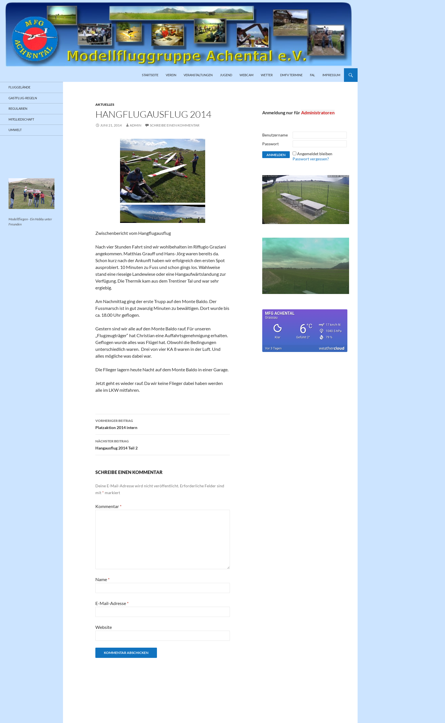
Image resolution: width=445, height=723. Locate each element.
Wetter (267, 75)
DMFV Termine (291, 75)
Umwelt (15, 130)
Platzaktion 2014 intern (162, 423)
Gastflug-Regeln (23, 98)
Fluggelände (19, 87)
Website (103, 627)
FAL (312, 75)
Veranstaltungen (198, 75)
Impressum (331, 75)
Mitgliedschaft (21, 119)
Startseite (150, 75)
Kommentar (108, 506)
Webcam (246, 75)
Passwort (270, 143)
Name (102, 579)
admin (135, 125)
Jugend (226, 75)
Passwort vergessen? (311, 158)
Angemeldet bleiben (314, 153)
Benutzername (275, 134)
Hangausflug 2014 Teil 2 (162, 444)
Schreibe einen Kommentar (175, 125)
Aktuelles (104, 104)
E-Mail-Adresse (112, 603)
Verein (171, 75)
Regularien (18, 108)
